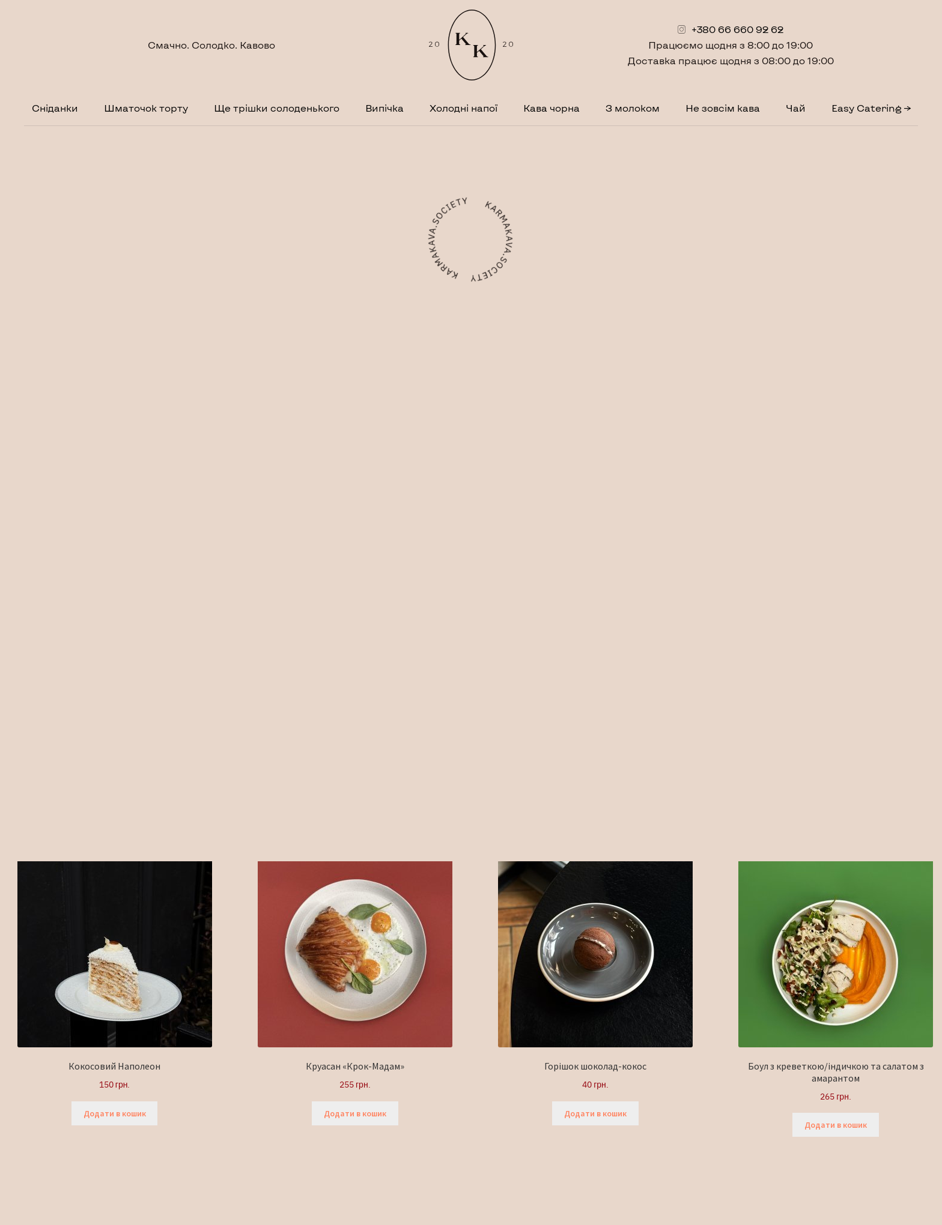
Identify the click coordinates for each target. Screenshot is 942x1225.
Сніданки (55, 107)
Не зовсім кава (722, 107)
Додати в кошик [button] (115, 1113)
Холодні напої (463, 107)
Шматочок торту (146, 107)
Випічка (384, 107)
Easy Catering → (871, 107)
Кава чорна (551, 107)
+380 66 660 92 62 (737, 29)
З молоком (633, 107)
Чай (796, 107)
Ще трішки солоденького (276, 107)
